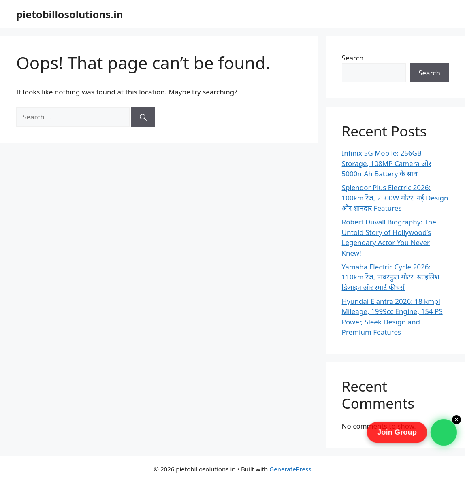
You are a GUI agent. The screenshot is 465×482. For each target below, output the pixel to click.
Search (353, 57)
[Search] (143, 117)
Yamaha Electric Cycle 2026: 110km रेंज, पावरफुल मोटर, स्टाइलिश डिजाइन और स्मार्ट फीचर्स (390, 277)
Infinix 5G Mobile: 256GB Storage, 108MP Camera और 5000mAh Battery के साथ (386, 163)
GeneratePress (290, 469)
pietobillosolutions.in (69, 14)
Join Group (397, 432)
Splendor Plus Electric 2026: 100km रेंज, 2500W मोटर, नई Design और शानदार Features (395, 198)
